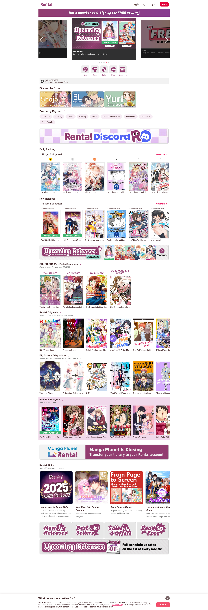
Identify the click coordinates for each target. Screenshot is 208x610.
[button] (99, 62)
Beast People (47, 122)
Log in (164, 4)
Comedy (82, 117)
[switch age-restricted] (136, 4)
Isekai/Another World (111, 117)
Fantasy (58, 117)
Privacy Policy (117, 605)
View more (160, 154)
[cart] (153, 4)
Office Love (146, 117)
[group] (50, 175)
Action (94, 117)
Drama (70, 117)
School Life (130, 117)
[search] (145, 4)
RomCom (46, 117)
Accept (162, 604)
